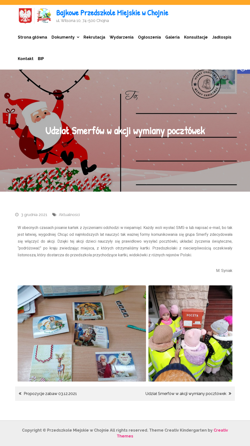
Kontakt (25, 58)
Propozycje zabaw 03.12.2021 (50, 393)
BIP (41, 58)
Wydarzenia (122, 37)
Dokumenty (63, 37)
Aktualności (69, 214)
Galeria (172, 37)
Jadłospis (221, 37)
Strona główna (32, 37)
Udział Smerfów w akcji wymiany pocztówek (186, 393)
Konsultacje (196, 37)
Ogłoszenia (149, 37)
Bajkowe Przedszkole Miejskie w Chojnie (112, 12)
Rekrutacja (94, 37)
